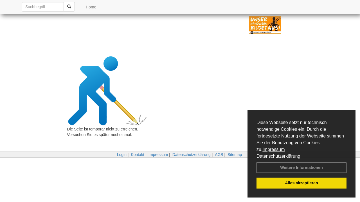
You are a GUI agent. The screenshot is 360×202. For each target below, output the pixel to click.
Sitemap (235, 154)
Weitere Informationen (301, 167)
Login (122, 154)
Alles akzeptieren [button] (301, 183)
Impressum (273, 149)
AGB (219, 154)
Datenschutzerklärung (278, 156)
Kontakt (137, 154)
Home (91, 7)
